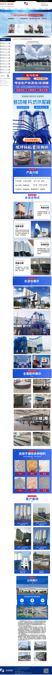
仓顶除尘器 (3, 60)
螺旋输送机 (3, 57)
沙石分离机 (3, 63)
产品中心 (21, 8)
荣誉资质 (34, 8)
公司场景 (15, 8)
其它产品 (2, 72)
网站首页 (3, 8)
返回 (33, 664)
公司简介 (9, 8)
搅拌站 (2, 69)
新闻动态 (28, 8)
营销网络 (40, 8)
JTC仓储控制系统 (4, 66)
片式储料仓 (3, 46)
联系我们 (46, 8)
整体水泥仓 (3, 43)
